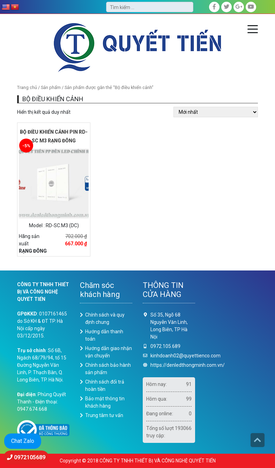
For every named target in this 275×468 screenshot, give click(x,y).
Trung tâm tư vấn (104, 415)
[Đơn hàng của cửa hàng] (215, 112)
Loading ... (232, 351)
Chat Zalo (22, 441)
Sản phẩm (51, 87)
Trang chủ (27, 87)
